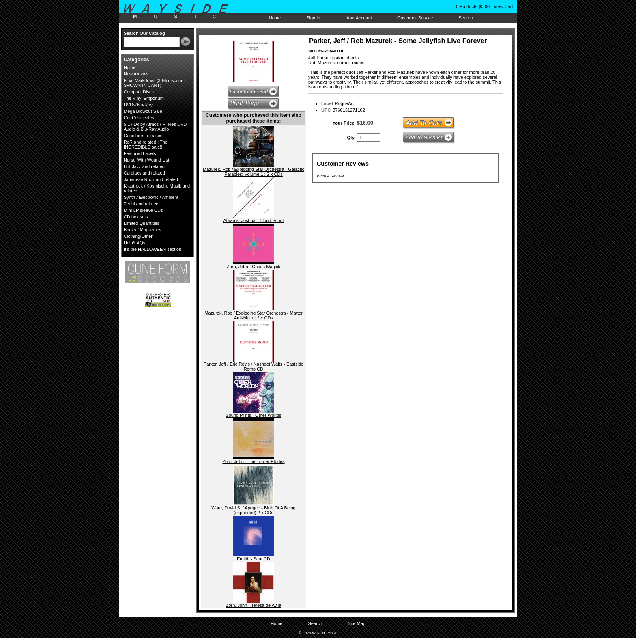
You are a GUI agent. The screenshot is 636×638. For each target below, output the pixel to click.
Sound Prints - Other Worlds (253, 415)
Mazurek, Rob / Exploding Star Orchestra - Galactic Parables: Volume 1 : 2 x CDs (253, 172)
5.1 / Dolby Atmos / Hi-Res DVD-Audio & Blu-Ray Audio (156, 126)
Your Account (359, 17)
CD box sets (136, 216)
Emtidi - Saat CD (253, 558)
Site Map (356, 623)
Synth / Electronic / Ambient (151, 197)
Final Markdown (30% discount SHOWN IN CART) (154, 83)
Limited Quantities (141, 223)
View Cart (503, 6)
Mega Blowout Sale (143, 111)
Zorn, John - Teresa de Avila (253, 605)
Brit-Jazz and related (144, 166)
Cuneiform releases (143, 135)
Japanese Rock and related (151, 179)
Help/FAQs (134, 242)
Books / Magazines (142, 229)
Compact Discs (139, 91)
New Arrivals (136, 73)
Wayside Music (179, 12)
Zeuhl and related (141, 203)
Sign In (313, 17)
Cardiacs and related (144, 172)
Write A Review (330, 176)
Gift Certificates (139, 117)
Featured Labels (140, 153)
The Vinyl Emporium (144, 98)
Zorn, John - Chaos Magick (253, 266)
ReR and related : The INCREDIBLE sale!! (146, 144)
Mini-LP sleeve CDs (143, 210)
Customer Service (415, 17)
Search (465, 17)
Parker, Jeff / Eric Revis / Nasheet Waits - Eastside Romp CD (253, 366)
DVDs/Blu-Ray (138, 104)
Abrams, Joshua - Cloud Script (253, 220)
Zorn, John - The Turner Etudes (253, 461)
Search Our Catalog (144, 33)
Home (275, 17)
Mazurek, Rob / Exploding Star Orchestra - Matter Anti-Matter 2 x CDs (253, 315)
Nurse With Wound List (146, 159)
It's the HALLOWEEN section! (153, 249)
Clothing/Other (138, 236)
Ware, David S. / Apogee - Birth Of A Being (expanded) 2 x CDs (253, 510)
